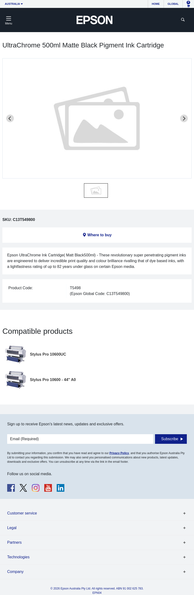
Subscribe (169, 439)
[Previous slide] (10, 118)
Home (156, 3)
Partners (14, 542)
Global (173, 3)
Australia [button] (12, 3)
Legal (12, 528)
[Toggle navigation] (8, 20)
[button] (96, 190)
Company (15, 572)
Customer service (22, 513)
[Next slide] (184, 118)
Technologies (18, 557)
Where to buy (99, 235)
